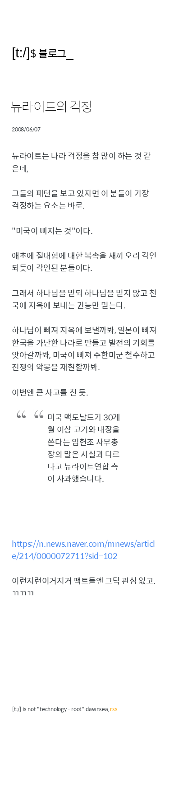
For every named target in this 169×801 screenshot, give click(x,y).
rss (113, 709)
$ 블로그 (48, 53)
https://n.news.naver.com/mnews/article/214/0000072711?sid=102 (83, 549)
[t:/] (21, 52)
